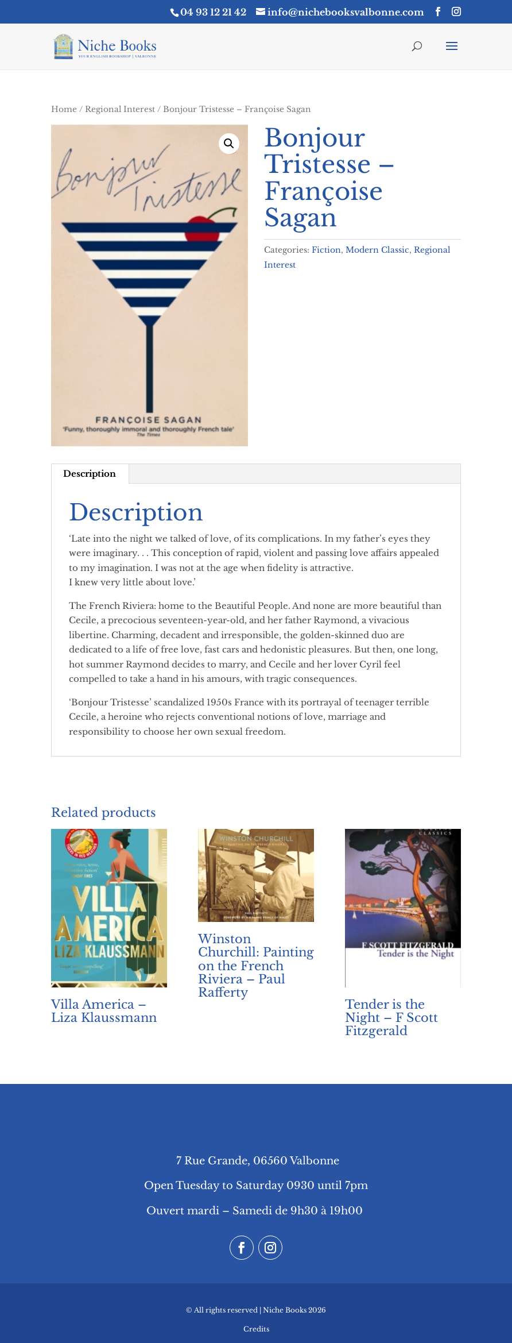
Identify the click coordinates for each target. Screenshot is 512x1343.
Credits (256, 1329)
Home (64, 109)
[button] (229, 143)
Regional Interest (120, 109)
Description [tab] (89, 473)
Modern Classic (377, 250)
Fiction (326, 250)
